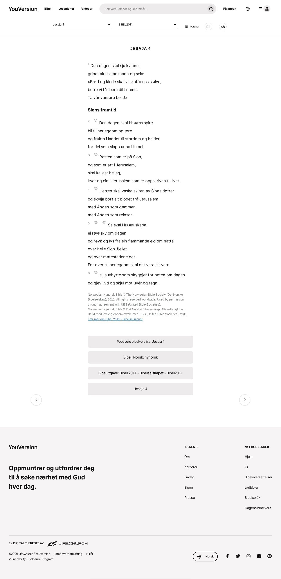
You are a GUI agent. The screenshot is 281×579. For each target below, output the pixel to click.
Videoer (86, 8)
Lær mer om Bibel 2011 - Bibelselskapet (115, 319)
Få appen (229, 8)
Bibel (48, 8)
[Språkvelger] (247, 8)
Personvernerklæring (68, 553)
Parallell (192, 26)
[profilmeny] (264, 8)
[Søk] (152, 8)
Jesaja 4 (82, 24)
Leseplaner (66, 8)
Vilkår (89, 553)
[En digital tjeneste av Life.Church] (140, 541)
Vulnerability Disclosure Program (31, 559)
